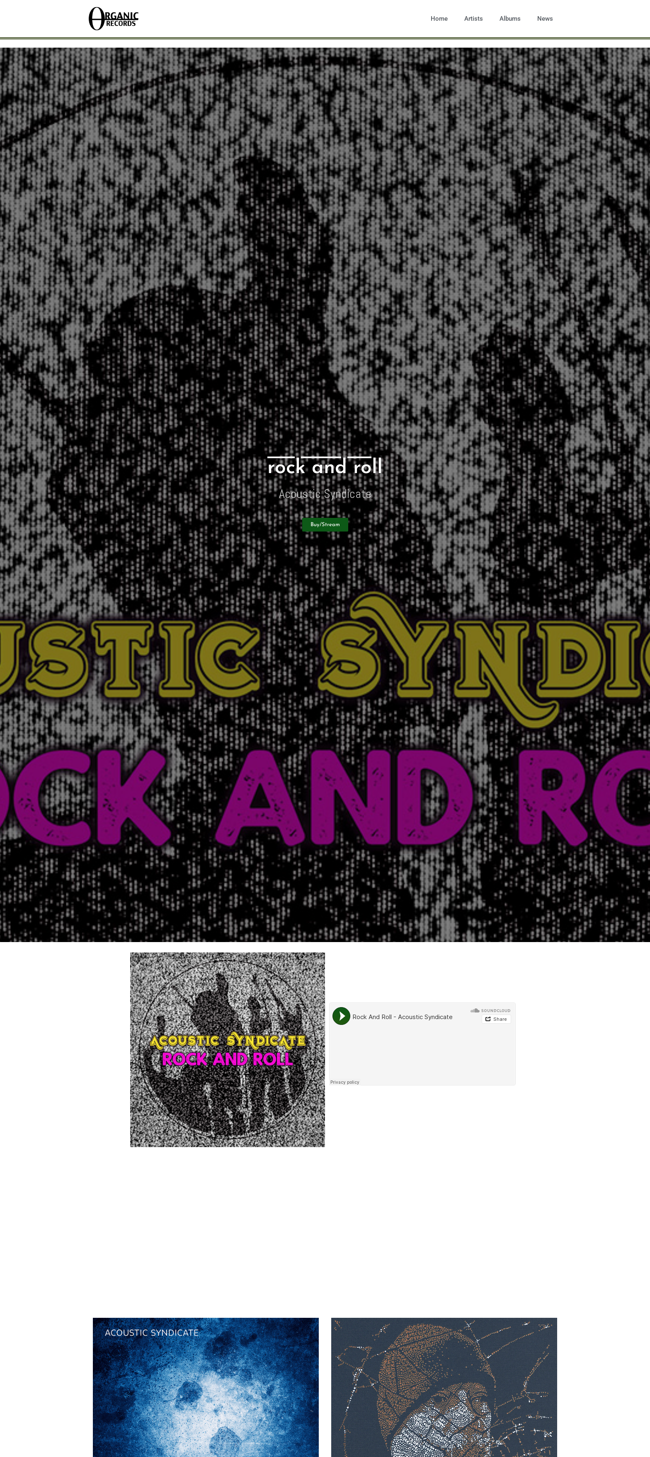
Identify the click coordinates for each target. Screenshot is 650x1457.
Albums (510, 18)
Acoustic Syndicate (325, 494)
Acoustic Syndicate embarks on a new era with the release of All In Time (319, 1205)
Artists (473, 18)
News (545, 18)
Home (439, 18)
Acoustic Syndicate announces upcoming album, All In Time (287, 1247)
